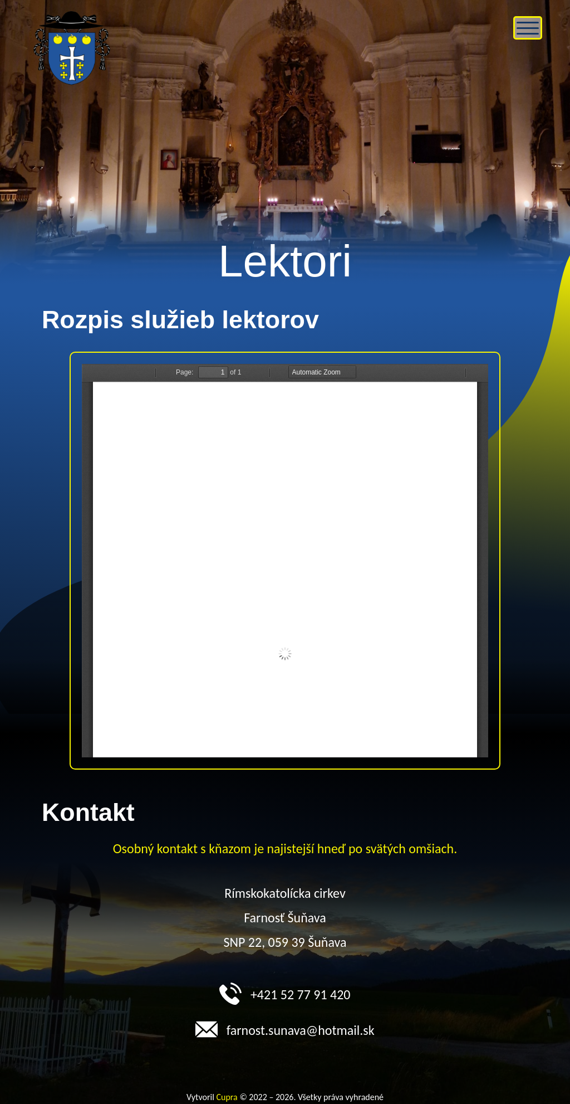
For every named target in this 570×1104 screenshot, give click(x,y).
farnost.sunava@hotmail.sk (284, 1027)
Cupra (227, 1097)
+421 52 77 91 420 (284, 992)
